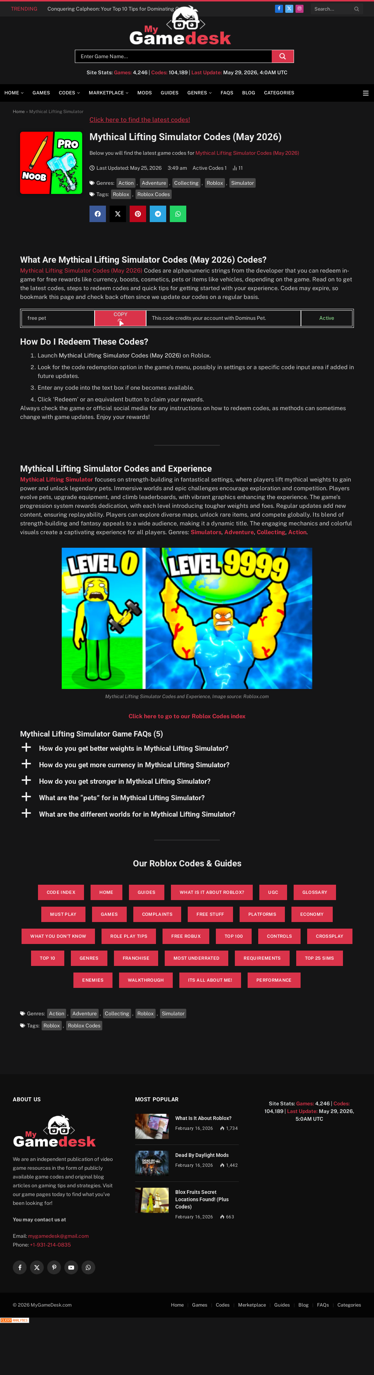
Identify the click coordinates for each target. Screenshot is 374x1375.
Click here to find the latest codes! (139, 119)
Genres (197, 92)
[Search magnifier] (283, 56)
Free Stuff (210, 914)
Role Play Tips (128, 936)
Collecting (186, 183)
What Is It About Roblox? (203, 1118)
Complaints (157, 914)
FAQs (227, 92)
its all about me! (210, 980)
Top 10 (47, 958)
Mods (144, 92)
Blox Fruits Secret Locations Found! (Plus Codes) (202, 1199)
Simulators (206, 532)
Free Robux (186, 936)
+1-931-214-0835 (50, 1245)
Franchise (136, 958)
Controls (279, 936)
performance (274, 980)
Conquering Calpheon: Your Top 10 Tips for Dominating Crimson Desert (120, 9)
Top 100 (234, 936)
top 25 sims (319, 958)
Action (126, 183)
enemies (93, 980)
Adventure (154, 183)
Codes (67, 92)
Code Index (61, 892)
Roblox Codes (153, 194)
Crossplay (329, 936)
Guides (170, 92)
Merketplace (252, 1305)
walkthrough (146, 980)
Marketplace (106, 92)
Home (11, 92)
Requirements (262, 958)
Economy (312, 914)
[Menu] (366, 93)
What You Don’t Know (58, 936)
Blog (248, 92)
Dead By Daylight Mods (202, 1155)
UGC (273, 892)
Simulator (242, 183)
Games (41, 92)
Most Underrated (196, 958)
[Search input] (175, 56)
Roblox (215, 183)
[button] (97, 214)
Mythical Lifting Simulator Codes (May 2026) (247, 153)
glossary (315, 892)
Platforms (262, 914)
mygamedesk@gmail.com (58, 1236)
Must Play (63, 914)
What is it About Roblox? (212, 892)
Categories (279, 92)
